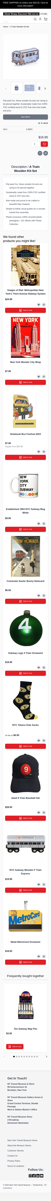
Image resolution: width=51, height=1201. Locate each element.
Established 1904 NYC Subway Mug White (25, 511)
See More (25, 117)
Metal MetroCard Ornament (25, 942)
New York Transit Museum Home (22, 1140)
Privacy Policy (13, 1161)
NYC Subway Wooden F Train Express (25, 872)
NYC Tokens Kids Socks (25, 725)
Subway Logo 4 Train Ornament (25, 653)
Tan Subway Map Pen (25, 1029)
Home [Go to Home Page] (5, 27)
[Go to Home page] (25, 14)
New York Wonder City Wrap (25, 362)
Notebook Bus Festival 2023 (25, 434)
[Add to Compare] (45, 153)
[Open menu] (5, 19)
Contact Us (12, 1156)
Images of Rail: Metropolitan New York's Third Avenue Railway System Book (26, 292)
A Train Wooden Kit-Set (19, 27)
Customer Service (15, 1151)
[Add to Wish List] (40, 153)
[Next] (45, 88)
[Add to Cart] (44, 144)
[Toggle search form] (35, 19)
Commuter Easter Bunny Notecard (25, 581)
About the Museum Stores (19, 1145)
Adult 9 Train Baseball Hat (25, 798)
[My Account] (40, 19)
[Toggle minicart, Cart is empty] (45, 19)
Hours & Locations (15, 1166)
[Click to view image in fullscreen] (25, 56)
